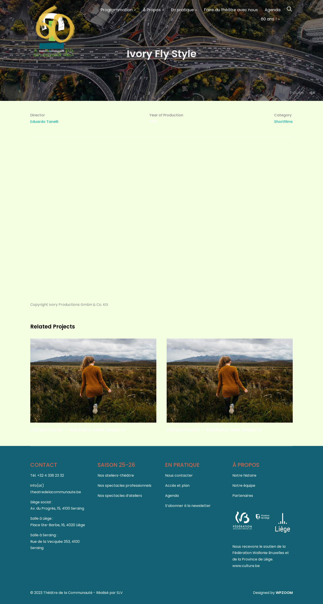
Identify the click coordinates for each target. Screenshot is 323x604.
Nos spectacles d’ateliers (120, 495)
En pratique (182, 10)
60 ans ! (269, 19)
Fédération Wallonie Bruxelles (258, 552)
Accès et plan (177, 485)
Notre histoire (244, 475)
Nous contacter (179, 475)
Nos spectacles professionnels (124, 485)
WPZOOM (284, 592)
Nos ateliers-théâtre (116, 475)
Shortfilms (283, 121)
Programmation (117, 10)
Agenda (272, 10)
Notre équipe (243, 485)
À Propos (152, 10)
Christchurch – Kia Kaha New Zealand (77, 429)
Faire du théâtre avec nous (231, 10)
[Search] (289, 8)
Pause (297, 92)
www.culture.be (246, 565)
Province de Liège (257, 559)
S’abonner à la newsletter (188, 505)
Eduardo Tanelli (44, 121)
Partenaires (242, 495)
